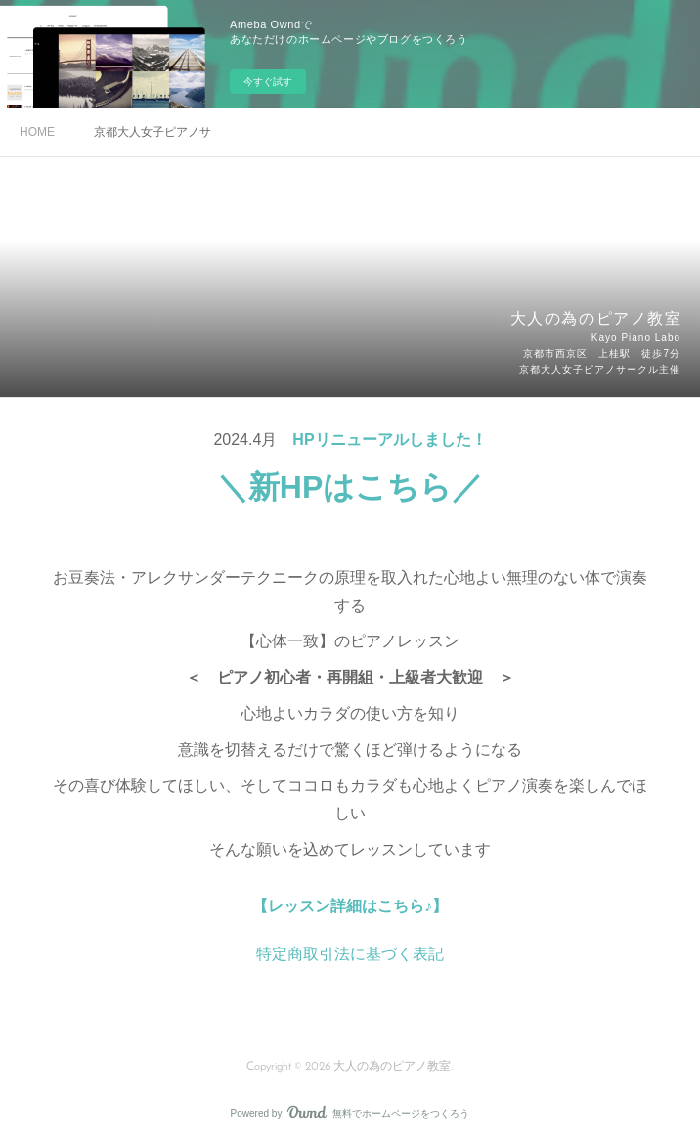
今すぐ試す (267, 81)
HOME (37, 132)
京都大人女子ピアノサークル (152, 132)
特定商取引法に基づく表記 (350, 954)
